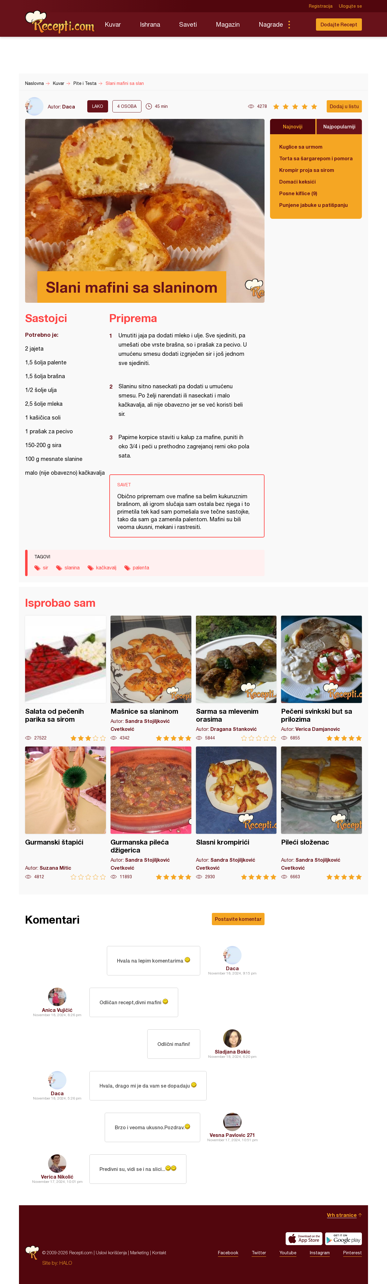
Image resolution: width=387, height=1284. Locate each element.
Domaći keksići (297, 181)
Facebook (228, 1252)
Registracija (321, 6)
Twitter (259, 1252)
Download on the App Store (304, 1238)
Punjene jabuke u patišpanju (313, 205)
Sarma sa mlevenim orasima (236, 678)
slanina (72, 567)
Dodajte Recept (339, 24)
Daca (68, 106)
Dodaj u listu (344, 106)
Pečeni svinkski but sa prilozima (321, 678)
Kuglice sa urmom (300, 147)
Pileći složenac (321, 813)
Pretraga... (301, 24)
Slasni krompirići (236, 813)
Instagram (320, 1252)
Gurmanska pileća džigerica (151, 813)
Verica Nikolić (57, 1177)
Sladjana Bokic (232, 1051)
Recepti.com (60, 22)
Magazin (228, 24)
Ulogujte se (350, 6)
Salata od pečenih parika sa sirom (65, 678)
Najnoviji (292, 126)
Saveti (188, 24)
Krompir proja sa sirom (306, 170)
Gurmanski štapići (65, 813)
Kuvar (113, 24)
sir (45, 567)
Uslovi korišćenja (111, 1252)
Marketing (139, 1252)
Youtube (288, 1252)
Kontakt (159, 1252)
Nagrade (271, 24)
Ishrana (150, 24)
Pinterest (352, 1252)
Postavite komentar (238, 919)
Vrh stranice (342, 1215)
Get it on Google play (343, 1238)
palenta (141, 567)
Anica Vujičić (57, 1010)
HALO (65, 1263)
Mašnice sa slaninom (151, 678)
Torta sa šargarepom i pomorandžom (316, 158)
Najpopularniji (339, 126)
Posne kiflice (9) (298, 193)
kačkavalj (106, 567)
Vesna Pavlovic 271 (232, 1135)
